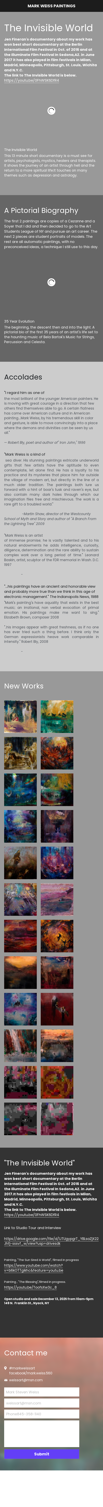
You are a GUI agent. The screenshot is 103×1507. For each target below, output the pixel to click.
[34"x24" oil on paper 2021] (20, 1045)
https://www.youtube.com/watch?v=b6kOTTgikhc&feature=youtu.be (33, 1268)
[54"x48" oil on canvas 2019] (20, 899)
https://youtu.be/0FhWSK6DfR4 (31, 80)
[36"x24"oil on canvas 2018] (57, 1009)
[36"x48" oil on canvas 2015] (57, 789)
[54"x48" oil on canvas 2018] (20, 936)
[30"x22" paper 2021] (57, 1119)
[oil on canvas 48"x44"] (57, 863)
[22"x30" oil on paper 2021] (57, 972)
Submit (41, 1454)
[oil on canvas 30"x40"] (20, 863)
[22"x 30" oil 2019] (57, 899)
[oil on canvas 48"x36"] (57, 826)
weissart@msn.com (23, 1402)
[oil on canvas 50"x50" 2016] (20, 789)
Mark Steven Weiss (22, 1392)
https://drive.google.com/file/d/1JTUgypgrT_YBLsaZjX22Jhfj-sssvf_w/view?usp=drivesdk (51, 1241)
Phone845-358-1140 (23, 1414)
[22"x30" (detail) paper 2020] (57, 1082)
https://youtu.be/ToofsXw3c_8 (30, 1287)
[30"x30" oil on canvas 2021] (20, 972)
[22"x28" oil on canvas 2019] (57, 936)
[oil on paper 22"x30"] (20, 716)
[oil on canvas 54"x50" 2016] (20, 826)
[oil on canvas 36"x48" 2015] (57, 753)
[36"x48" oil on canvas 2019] (20, 1082)
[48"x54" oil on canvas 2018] (20, 1009)
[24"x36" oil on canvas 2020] (57, 1045)
